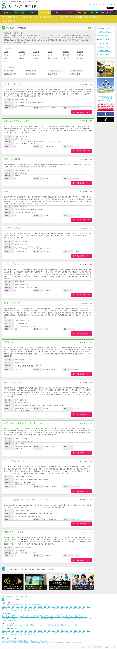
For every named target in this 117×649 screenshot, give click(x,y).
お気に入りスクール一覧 (96, 4)
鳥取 (57, 608)
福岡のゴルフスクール (104, 54)
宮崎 (25, 610)
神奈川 (40, 606)
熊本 (16, 610)
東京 (35, 606)
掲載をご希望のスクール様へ (75, 642)
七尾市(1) (22, 52)
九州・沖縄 (94, 13)
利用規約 (14, 642)
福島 (30, 606)
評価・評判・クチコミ (10, 620)
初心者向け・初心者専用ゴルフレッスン (51, 618)
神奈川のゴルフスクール (105, 32)
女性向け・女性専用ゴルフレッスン (51, 616)
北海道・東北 (19, 13)
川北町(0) (80, 55)
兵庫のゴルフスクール (104, 47)
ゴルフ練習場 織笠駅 (60, 625)
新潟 (67, 606)
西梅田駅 (32, 625)
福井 (88, 606)
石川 (80, 606)
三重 (16, 608)
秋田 (13, 606)
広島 (52, 608)
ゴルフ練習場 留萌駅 (7, 625)
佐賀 (7, 610)
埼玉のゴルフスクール (104, 35)
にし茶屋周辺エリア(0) (55, 70)
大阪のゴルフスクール (104, 43)
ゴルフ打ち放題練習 (74, 615)
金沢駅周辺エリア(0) (76, 70)
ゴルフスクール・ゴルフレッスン (11, 615)
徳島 (74, 608)
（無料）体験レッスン (61, 615)
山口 (65, 608)
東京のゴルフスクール (104, 28)
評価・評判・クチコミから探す (71, 17)
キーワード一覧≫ (73, 625)
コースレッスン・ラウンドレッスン (29, 616)
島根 (61, 608)
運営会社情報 (5, 642)
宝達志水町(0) (52, 58)
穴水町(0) (80, 58)
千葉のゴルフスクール (104, 39)
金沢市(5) (7, 52)
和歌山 (43, 608)
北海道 (4, 606)
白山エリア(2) (52, 74)
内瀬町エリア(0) (75, 74)
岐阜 (7, 608)
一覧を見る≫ (88, 569)
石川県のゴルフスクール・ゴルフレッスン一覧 (20, 17)
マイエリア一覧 (110, 4)
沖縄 (35, 610)
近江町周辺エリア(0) (10, 74)
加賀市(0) (80, 52)
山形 (17, 606)
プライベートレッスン (32, 618)
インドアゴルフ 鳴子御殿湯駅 (44, 625)
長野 (75, 606)
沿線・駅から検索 (9, 21)
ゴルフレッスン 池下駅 (21, 625)
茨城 (58, 606)
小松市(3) (36, 52)
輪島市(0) (51, 52)
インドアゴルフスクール (29, 615)
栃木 (53, 606)
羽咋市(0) (7, 55)
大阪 (20, 608)
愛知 (3, 608)
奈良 (38, 608)
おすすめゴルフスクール (48, 17)
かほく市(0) (22, 55)
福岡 (3, 610)
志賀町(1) (36, 58)
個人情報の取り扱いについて (39, 642)
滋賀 (34, 608)
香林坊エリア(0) (31, 70)
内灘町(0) (22, 58)
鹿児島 (30, 610)
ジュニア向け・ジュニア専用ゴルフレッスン (75, 616)
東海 (57, 13)
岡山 (48, 608)
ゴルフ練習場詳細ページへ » (82, 112)
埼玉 (45, 606)
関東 (32, 13)
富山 (84, 606)
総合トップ (7, 13)
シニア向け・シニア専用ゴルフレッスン (13, 618)
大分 (20, 610)
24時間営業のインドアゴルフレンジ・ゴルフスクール (78, 618)
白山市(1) (36, 55)
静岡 (12, 608)
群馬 (62, 606)
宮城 (26, 606)
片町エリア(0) (8, 70)
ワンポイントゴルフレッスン (10, 616)
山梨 (71, 606)
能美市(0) (51, 55)
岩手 (22, 606)
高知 (83, 608)
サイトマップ (43, 641)
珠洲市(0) (66, 52)
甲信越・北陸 (44, 13)
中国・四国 (82, 13)
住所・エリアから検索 (93, 17)
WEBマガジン (107, 13)
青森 (8, 606)
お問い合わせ (33, 641)
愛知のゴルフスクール (104, 50)
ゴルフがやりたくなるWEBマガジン (18, 641)
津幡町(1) (7, 58)
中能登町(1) (66, 58)
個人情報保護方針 (23, 642)
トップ (4, 641)
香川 (70, 608)
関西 (69, 13)
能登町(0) (7, 61)
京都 (29, 608)
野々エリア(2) (30, 74)
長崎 (12, 610)
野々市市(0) (66, 55)
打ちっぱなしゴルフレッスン (45, 615)
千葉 (49, 606)
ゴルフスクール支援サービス (57, 642)
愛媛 (78, 608)
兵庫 (25, 608)
